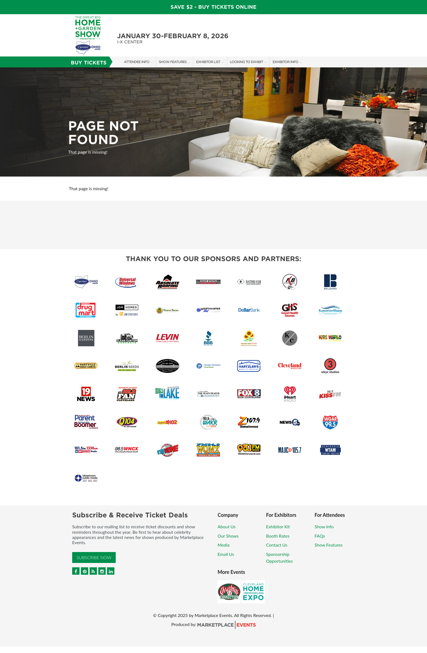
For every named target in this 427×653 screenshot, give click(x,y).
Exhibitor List (208, 62)
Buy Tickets (88, 62)
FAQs (320, 535)
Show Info (324, 526)
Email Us (226, 554)
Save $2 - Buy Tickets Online (213, 7)
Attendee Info (136, 62)
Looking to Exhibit (246, 62)
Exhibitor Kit (278, 526)
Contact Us (276, 544)
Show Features (173, 62)
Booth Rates (277, 535)
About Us (227, 526)
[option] (213, 122)
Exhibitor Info (285, 62)
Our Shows (228, 535)
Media (224, 544)
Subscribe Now (94, 557)
